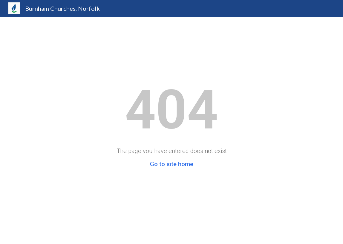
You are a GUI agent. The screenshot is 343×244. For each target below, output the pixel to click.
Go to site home (171, 164)
